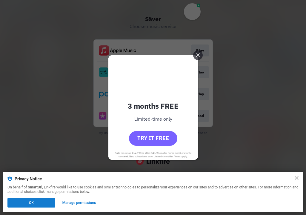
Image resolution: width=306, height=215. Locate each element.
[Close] (297, 178)
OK (31, 203)
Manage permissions (79, 203)
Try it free (153, 138)
